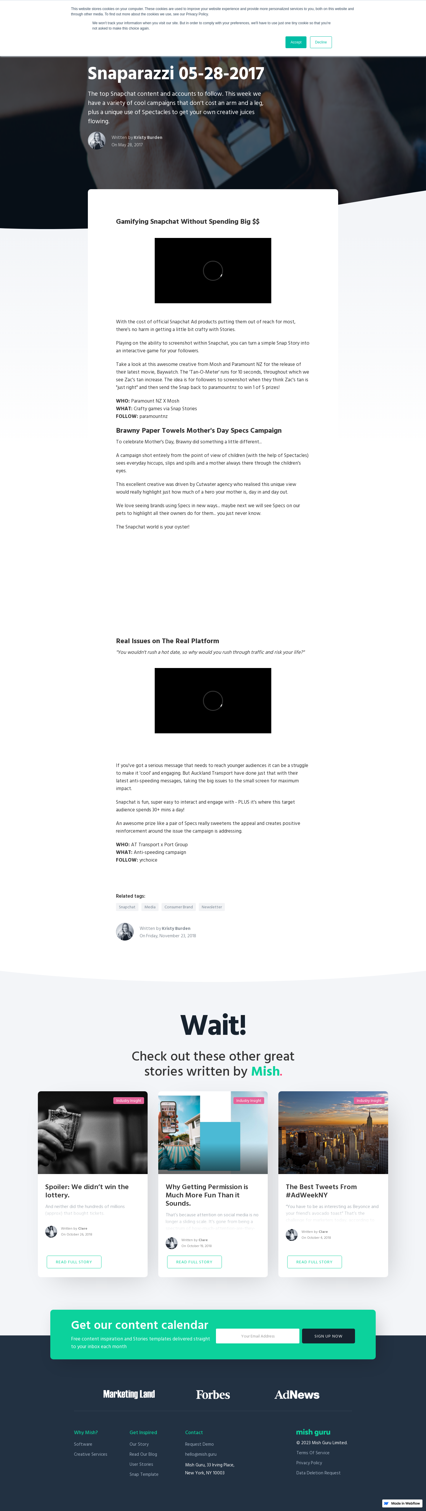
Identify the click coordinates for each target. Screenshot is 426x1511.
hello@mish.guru (201, 1454)
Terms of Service (313, 1453)
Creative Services (90, 1454)
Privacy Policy (309, 1463)
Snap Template (144, 1474)
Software (83, 1444)
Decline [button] (321, 42)
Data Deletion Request (318, 1473)
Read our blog (143, 1454)
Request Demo (199, 1444)
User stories (141, 1464)
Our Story (139, 1444)
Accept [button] (296, 42)
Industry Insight (128, 1100)
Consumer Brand (178, 907)
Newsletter (212, 907)
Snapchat (127, 907)
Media (150, 907)
